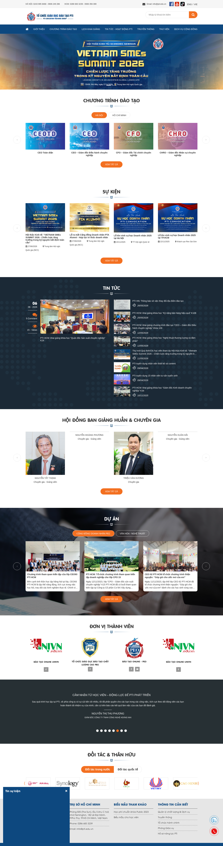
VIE (195, 4)
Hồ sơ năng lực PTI (167, 833)
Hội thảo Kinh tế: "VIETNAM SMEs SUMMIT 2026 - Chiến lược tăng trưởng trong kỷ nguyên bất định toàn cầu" (45, 239)
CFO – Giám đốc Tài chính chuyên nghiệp (133, 154)
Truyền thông (145, 29)
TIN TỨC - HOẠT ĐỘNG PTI (118, 29)
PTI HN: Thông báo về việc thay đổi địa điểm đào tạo (158, 301)
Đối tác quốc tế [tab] (128, 769)
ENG (189, 4)
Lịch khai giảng (91, 29)
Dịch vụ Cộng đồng (185, 29)
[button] (97, 731)
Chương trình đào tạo (63, 29)
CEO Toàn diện (45, 152)
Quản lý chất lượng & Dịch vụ (174, 811)
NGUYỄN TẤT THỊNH (45, 478)
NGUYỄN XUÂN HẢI (178, 435)
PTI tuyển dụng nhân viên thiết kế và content (154, 363)
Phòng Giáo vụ (166, 827)
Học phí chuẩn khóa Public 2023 (131, 811)
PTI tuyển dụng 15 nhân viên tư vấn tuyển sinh (155, 375)
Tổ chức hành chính (168, 822)
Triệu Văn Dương (133, 478)
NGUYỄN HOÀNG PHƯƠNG (89, 435)
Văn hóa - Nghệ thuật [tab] (132, 533)
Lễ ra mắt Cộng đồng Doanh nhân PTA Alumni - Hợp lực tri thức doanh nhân (89, 236)
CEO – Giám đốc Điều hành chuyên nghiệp (89, 154)
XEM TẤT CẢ (111, 164)
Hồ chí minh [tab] (119, 115)
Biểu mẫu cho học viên (126, 817)
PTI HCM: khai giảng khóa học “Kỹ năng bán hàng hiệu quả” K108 (164, 313)
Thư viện (164, 29)
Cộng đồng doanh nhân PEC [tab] (93, 533)
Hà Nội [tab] (99, 115)
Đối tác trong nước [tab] (97, 769)
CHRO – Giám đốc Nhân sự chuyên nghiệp (178, 154)
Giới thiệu (39, 29)
